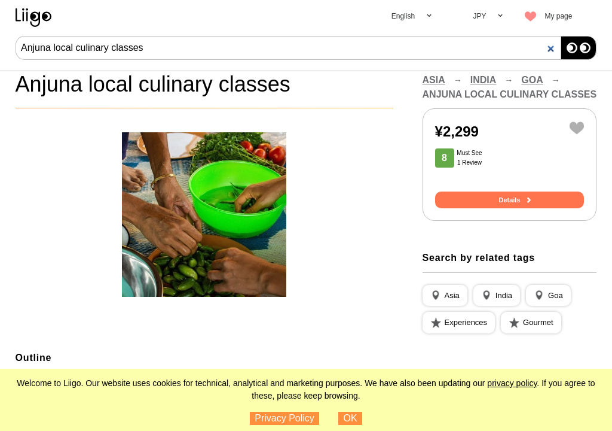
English (403, 16)
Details (509, 200)
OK (350, 418)
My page (558, 16)
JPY (479, 16)
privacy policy (512, 383)
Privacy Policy (284, 418)
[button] (445, 295)
